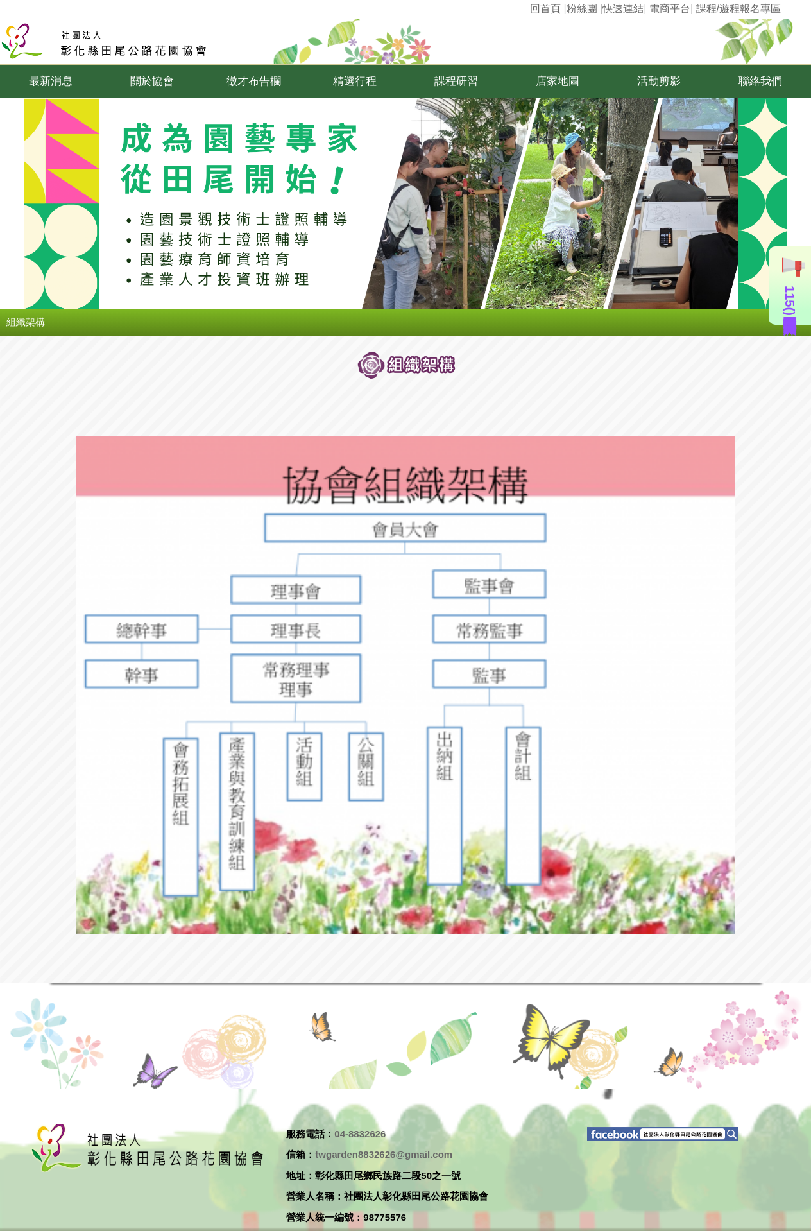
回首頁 (545, 8)
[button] (50, 81)
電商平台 (669, 8)
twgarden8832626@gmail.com (383, 1154)
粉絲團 (582, 8)
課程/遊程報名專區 (738, 8)
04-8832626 (360, 1133)
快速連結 (623, 8)
